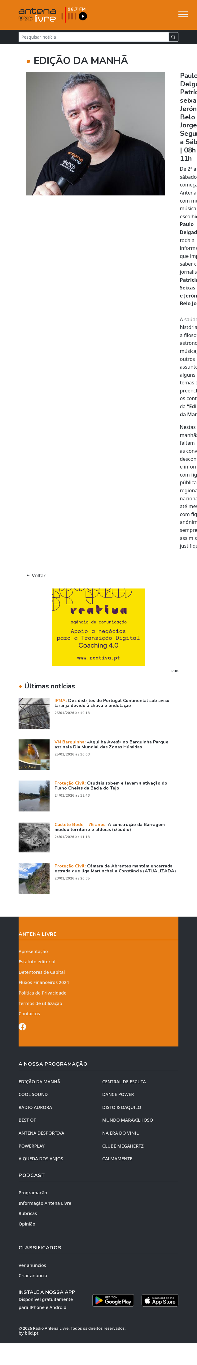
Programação (33, 1193)
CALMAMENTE (117, 1159)
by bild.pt (28, 1333)
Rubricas (28, 1213)
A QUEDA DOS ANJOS (41, 1159)
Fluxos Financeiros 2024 (44, 982)
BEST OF (27, 1120)
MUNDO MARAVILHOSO (127, 1120)
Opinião (27, 1224)
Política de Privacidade (43, 993)
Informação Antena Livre (45, 1203)
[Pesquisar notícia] (94, 37)
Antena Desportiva (41, 1133)
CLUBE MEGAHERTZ (123, 1146)
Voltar (36, 575)
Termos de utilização (40, 1003)
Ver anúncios (32, 1265)
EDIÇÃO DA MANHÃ (39, 1082)
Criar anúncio (33, 1275)
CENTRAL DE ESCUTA (124, 1082)
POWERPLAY (32, 1146)
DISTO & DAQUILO (121, 1107)
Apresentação (33, 951)
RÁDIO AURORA (35, 1107)
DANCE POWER (118, 1094)
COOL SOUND (33, 1094)
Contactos (29, 1013)
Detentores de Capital (42, 972)
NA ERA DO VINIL (120, 1133)
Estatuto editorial (37, 962)
